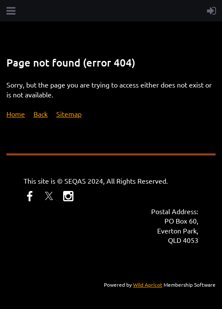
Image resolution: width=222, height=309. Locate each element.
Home (15, 113)
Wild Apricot (147, 284)
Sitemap (69, 113)
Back (40, 113)
